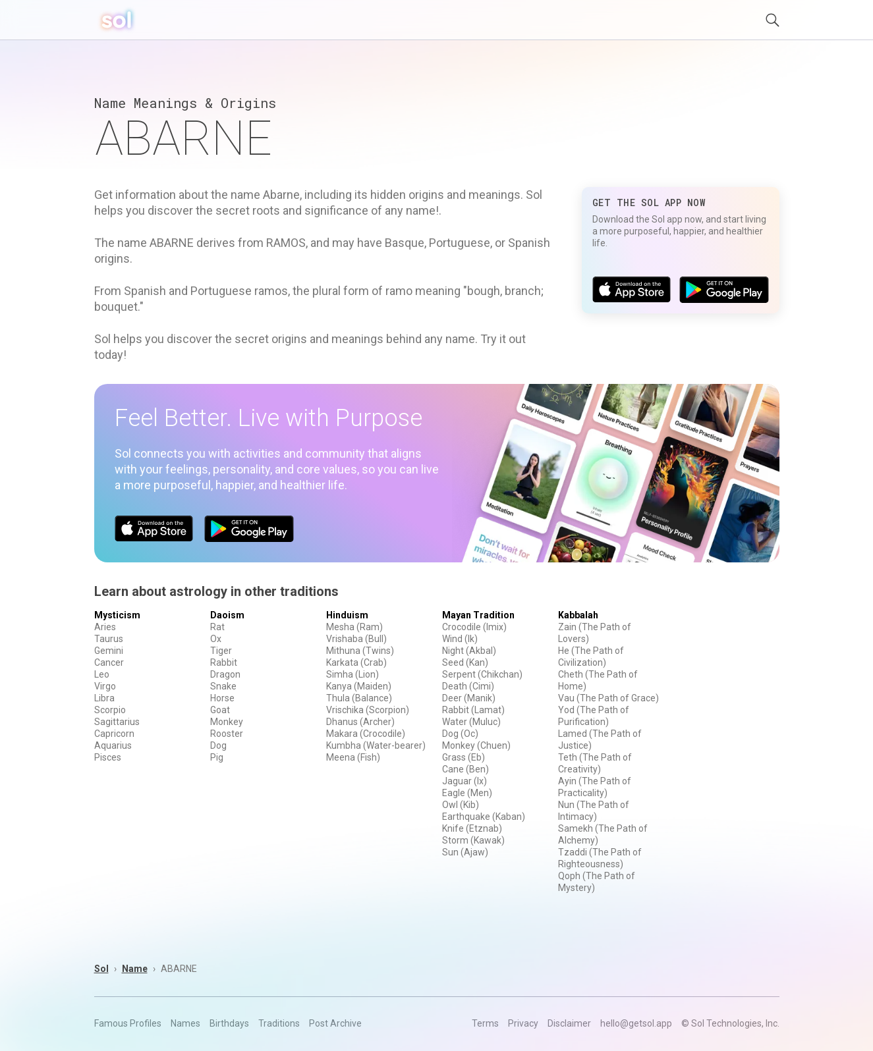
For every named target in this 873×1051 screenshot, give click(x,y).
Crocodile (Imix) (474, 627)
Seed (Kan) (465, 662)
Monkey (226, 721)
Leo (101, 674)
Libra (104, 698)
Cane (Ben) (465, 769)
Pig (216, 757)
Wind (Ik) (460, 638)
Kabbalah (578, 615)
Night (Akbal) (469, 650)
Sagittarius (117, 721)
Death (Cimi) (468, 686)
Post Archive (335, 1023)
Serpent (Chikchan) (482, 674)
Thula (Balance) (359, 698)
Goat (220, 710)
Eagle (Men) (467, 793)
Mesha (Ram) (354, 627)
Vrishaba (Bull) (356, 638)
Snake (223, 686)
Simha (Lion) (352, 674)
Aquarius (113, 745)
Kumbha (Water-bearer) (376, 745)
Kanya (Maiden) (358, 686)
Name (135, 968)
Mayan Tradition (478, 615)
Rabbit (223, 662)
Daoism (227, 615)
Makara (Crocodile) (365, 733)
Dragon (225, 674)
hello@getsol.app (636, 1023)
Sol (101, 968)
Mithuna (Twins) (360, 650)
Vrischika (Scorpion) (367, 710)
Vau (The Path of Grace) (608, 698)
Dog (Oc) (460, 733)
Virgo (105, 686)
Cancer (109, 662)
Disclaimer (569, 1023)
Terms (485, 1023)
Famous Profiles (127, 1023)
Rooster (226, 733)
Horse (222, 698)
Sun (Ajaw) (465, 852)
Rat (217, 627)
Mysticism (117, 615)
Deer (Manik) (468, 698)
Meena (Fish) (353, 757)
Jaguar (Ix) (464, 781)
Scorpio (110, 710)
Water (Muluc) (471, 721)
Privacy (523, 1023)
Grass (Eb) (463, 757)
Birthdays (229, 1023)
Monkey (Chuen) (476, 745)
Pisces (107, 757)
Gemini (108, 650)
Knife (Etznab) (472, 828)
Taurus (108, 638)
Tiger (221, 650)
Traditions (279, 1023)
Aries (105, 627)
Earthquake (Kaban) (483, 816)
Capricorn (114, 733)
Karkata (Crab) (356, 662)
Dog (218, 745)
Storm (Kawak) (473, 840)
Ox (215, 638)
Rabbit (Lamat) (473, 710)
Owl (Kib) (460, 804)
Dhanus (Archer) (360, 721)
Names (185, 1023)
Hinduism (347, 615)
